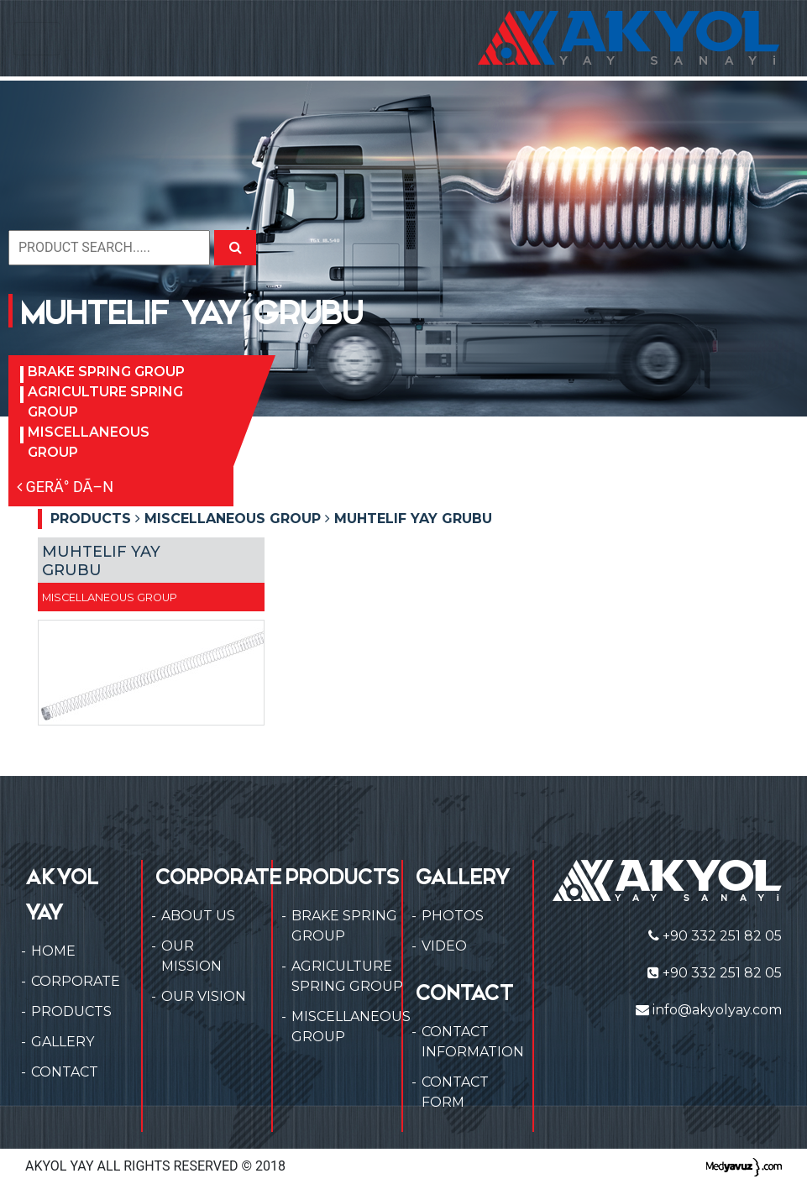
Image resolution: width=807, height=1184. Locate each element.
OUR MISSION (191, 956)
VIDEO (444, 946)
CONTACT (64, 1072)
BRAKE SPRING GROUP (106, 372)
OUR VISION (203, 996)
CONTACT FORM (455, 1092)
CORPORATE (75, 981)
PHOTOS (453, 916)
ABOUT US (198, 916)
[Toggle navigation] (36, 38)
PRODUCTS (71, 1011)
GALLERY (62, 1042)
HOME (53, 951)
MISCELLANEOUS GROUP (88, 442)
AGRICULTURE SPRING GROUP (105, 402)
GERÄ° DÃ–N (65, 486)
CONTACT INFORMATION (473, 1042)
